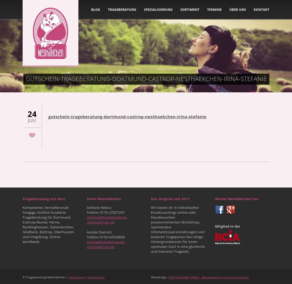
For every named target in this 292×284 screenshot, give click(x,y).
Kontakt (261, 9)
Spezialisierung (158, 9)
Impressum (76, 277)
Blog (95, 9)
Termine (214, 9)
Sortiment (189, 9)
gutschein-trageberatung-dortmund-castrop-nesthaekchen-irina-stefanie (127, 117)
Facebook (219, 209)
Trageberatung (122, 9)
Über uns (238, 9)
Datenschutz (96, 277)
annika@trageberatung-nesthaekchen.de (106, 244)
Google (230, 209)
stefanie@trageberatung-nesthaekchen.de (107, 219)
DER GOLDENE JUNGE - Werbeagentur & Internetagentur (208, 277)
